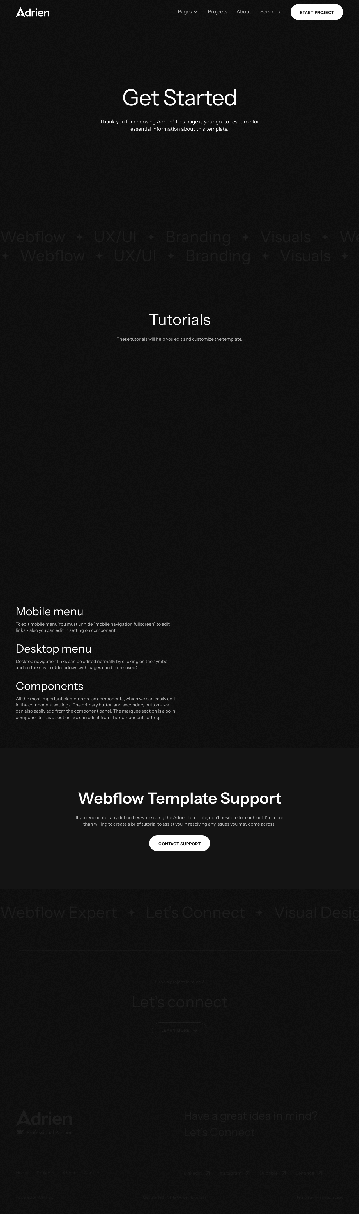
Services (270, 12)
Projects (217, 12)
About (243, 12)
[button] (187, 12)
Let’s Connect (219, 1132)
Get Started (153, 1197)
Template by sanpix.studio (319, 1197)
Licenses (199, 1197)
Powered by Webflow (35, 1197)
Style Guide (177, 1197)
